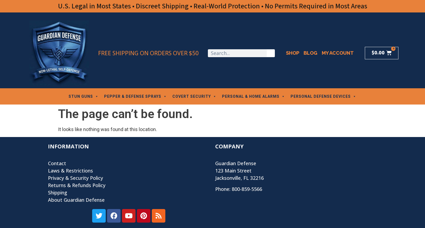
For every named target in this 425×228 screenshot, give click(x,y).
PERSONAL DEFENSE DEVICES (323, 96)
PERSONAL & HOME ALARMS (253, 96)
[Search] (271, 53)
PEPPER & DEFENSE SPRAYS (135, 96)
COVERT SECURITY (194, 96)
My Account (338, 53)
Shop (292, 53)
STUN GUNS (84, 96)
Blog (310, 53)
